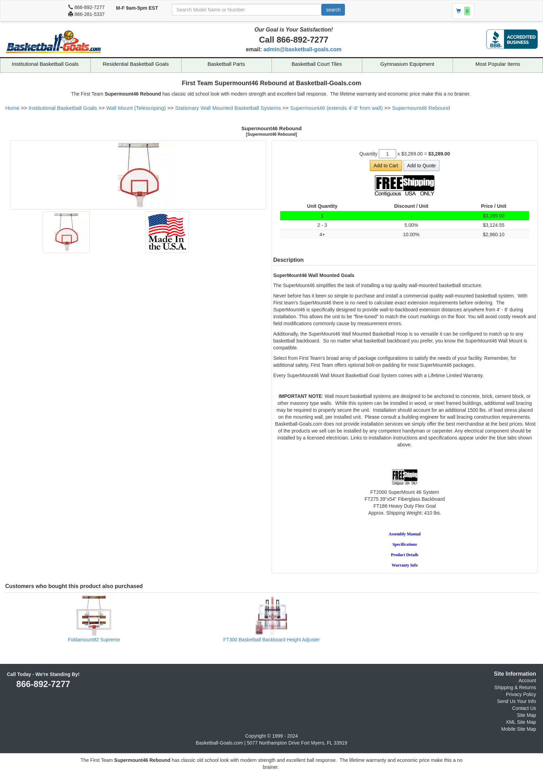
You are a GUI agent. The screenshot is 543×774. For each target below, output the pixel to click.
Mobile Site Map (518, 729)
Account (527, 680)
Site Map (526, 715)
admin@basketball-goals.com (302, 49)
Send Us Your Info (516, 701)
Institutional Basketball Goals (45, 64)
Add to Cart (386, 165)
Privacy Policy (521, 694)
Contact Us (524, 708)
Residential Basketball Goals (136, 64)
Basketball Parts (226, 64)
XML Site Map (521, 722)
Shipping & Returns (515, 687)
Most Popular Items (497, 64)
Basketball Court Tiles (317, 64)
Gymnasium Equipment (407, 64)
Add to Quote (421, 165)
